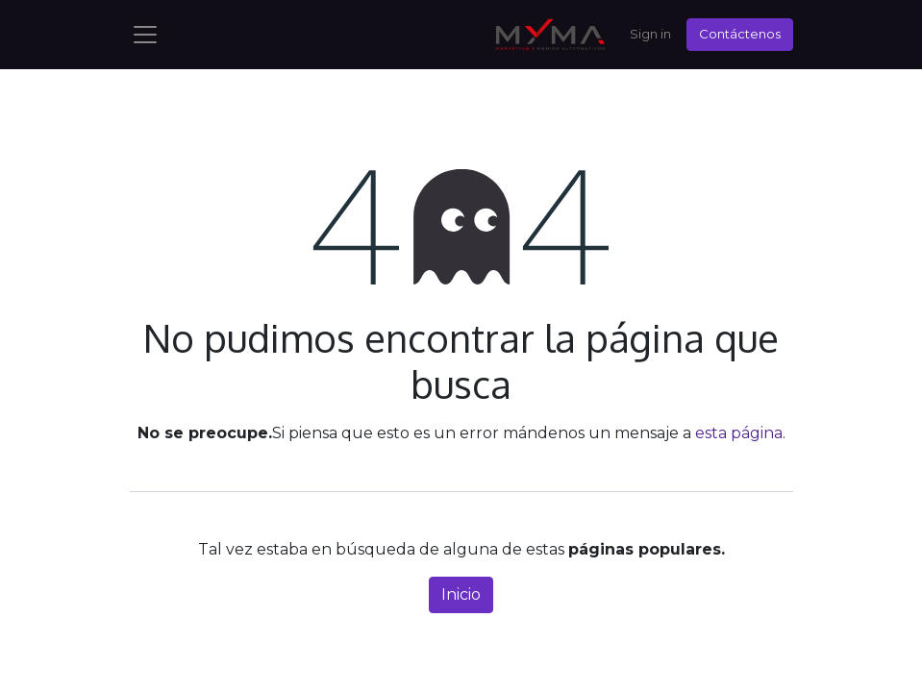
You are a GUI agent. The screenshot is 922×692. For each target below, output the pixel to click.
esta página (739, 433)
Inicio (461, 594)
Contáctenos (740, 33)
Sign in (650, 33)
